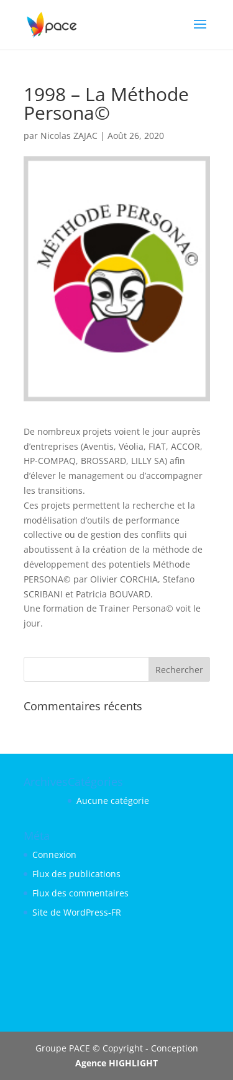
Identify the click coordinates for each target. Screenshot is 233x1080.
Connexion (54, 854)
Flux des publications (76, 874)
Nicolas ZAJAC (69, 135)
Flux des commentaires (80, 893)
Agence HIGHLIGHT (116, 1063)
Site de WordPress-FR (76, 912)
